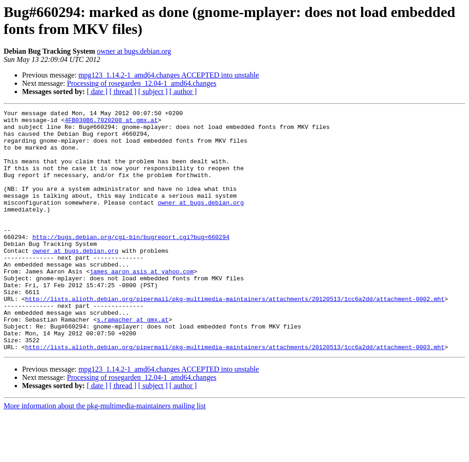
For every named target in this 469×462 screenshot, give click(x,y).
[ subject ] (153, 91)
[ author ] (183, 91)
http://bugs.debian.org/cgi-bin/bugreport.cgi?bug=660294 (130, 263)
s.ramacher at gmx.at (133, 362)
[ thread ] (122, 91)
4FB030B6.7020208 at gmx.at (111, 122)
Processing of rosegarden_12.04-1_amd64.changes (141, 83)
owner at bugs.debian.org (134, 51)
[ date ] (97, 91)
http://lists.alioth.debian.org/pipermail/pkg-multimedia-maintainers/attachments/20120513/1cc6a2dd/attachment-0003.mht (235, 395)
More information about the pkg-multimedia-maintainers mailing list (105, 454)
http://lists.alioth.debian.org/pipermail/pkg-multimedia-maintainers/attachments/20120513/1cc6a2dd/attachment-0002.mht (235, 337)
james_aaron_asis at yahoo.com (141, 304)
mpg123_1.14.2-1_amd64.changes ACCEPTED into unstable (169, 75)
